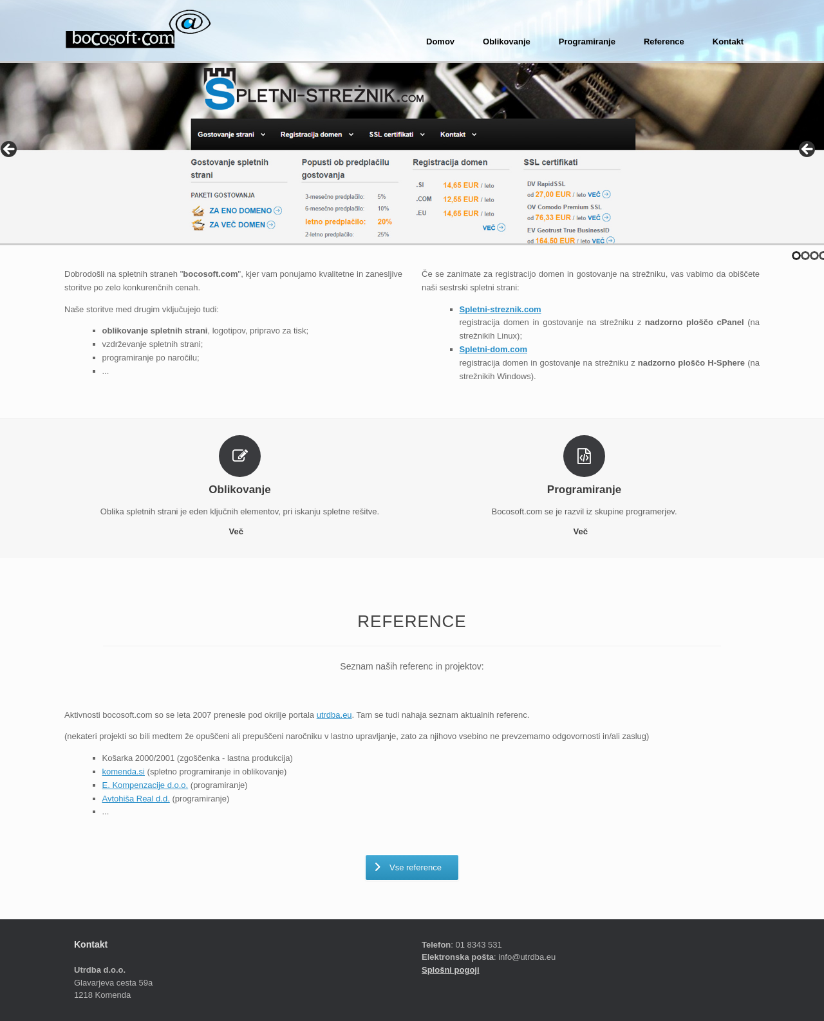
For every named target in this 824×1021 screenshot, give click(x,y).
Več (239, 531)
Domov (440, 41)
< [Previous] (9, 150)
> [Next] (808, 150)
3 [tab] (814, 255)
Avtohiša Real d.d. (136, 798)
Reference (664, 41)
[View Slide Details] (412, 153)
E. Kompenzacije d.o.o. (145, 785)
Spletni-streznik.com (500, 309)
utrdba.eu (334, 715)
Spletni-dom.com (493, 349)
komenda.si (123, 771)
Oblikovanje (506, 41)
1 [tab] (796, 255)
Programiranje (587, 41)
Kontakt (728, 41)
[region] (412, 153)
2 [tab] (805, 255)
